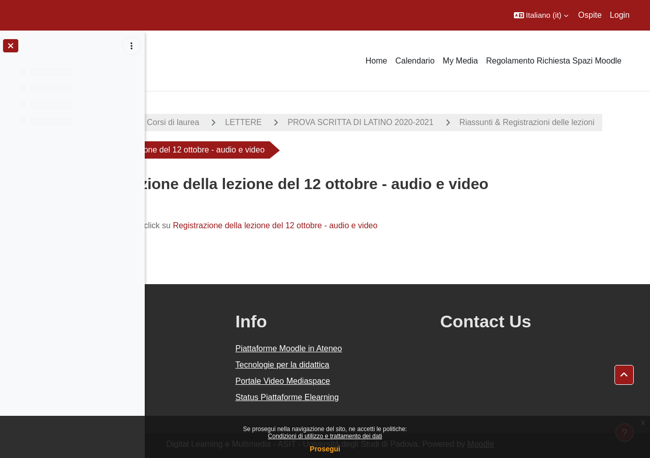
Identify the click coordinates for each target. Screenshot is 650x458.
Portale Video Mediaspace (372, 381)
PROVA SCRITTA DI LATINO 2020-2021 (464, 122)
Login (620, 15)
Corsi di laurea (277, 122)
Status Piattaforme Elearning (377, 397)
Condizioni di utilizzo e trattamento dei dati (325, 436)
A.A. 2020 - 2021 (194, 122)
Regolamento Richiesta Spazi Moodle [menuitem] (554, 60)
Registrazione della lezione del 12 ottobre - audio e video (379, 225)
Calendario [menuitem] (414, 60)
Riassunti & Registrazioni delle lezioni (242, 149)
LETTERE (347, 122)
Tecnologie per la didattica (372, 364)
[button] (541, 15)
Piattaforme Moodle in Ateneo (378, 348)
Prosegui (325, 449)
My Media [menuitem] (460, 60)
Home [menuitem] (376, 60)
